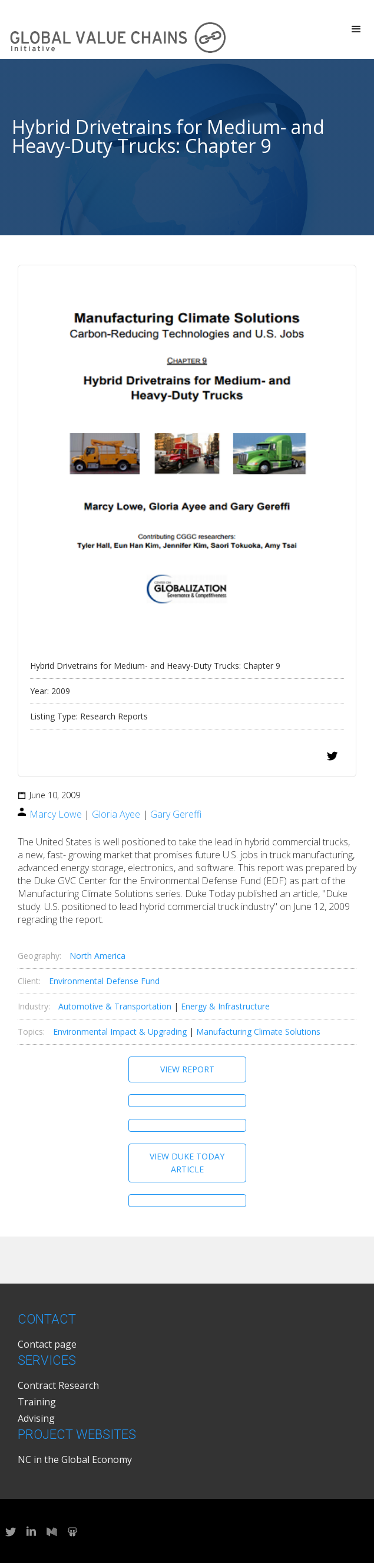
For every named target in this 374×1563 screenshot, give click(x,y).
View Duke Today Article (187, 1163)
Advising (36, 1418)
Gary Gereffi (175, 814)
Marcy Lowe (55, 814)
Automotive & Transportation (114, 1006)
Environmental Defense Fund (104, 981)
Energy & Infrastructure (225, 1006)
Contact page (47, 1344)
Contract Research (58, 1385)
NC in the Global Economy (75, 1459)
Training (37, 1401)
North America (97, 955)
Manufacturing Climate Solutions (258, 1031)
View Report (187, 1069)
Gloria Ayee (116, 814)
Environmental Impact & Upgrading (120, 1031)
